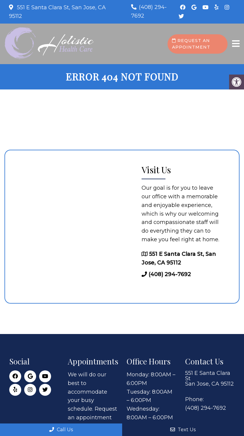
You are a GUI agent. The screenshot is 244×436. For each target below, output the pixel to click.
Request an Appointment (191, 44)
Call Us (61, 429)
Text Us (183, 429)
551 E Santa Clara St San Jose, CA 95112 (209, 378)
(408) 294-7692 (169, 274)
